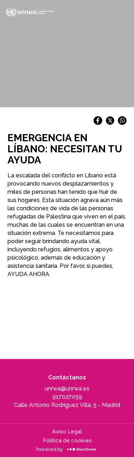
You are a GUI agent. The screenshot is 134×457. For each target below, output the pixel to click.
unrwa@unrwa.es (67, 388)
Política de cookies (67, 440)
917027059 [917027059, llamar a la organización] (67, 396)
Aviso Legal (67, 431)
